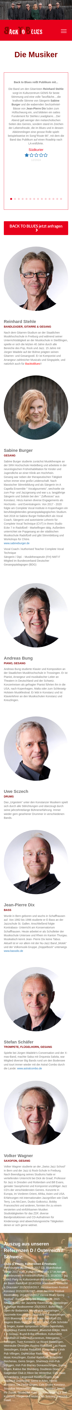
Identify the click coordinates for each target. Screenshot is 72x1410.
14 (61, 199)
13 (57, 199)
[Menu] (63, 31)
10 (46, 199)
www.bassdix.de (13, 950)
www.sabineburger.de (17, 543)
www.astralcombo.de (29, 1068)
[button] (36, 228)
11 (49, 199)
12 (53, 199)
